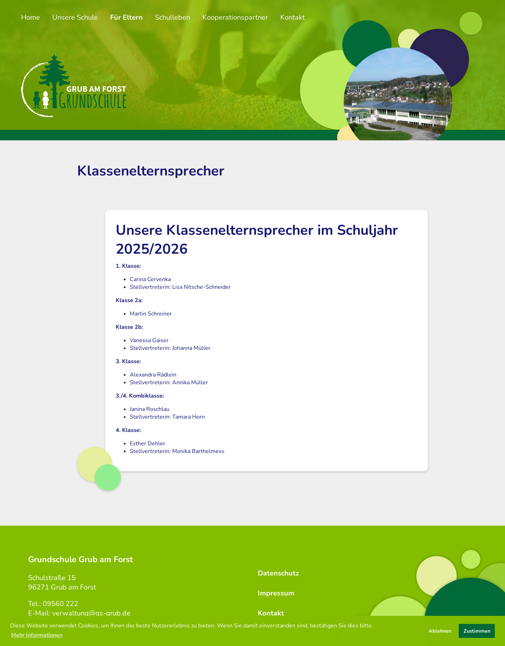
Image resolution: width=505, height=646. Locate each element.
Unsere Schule (75, 17)
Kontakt (292, 17)
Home (30, 17)
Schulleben (172, 17)
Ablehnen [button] (440, 630)
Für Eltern (126, 17)
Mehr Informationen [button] (36, 635)
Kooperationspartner (235, 17)
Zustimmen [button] (477, 630)
